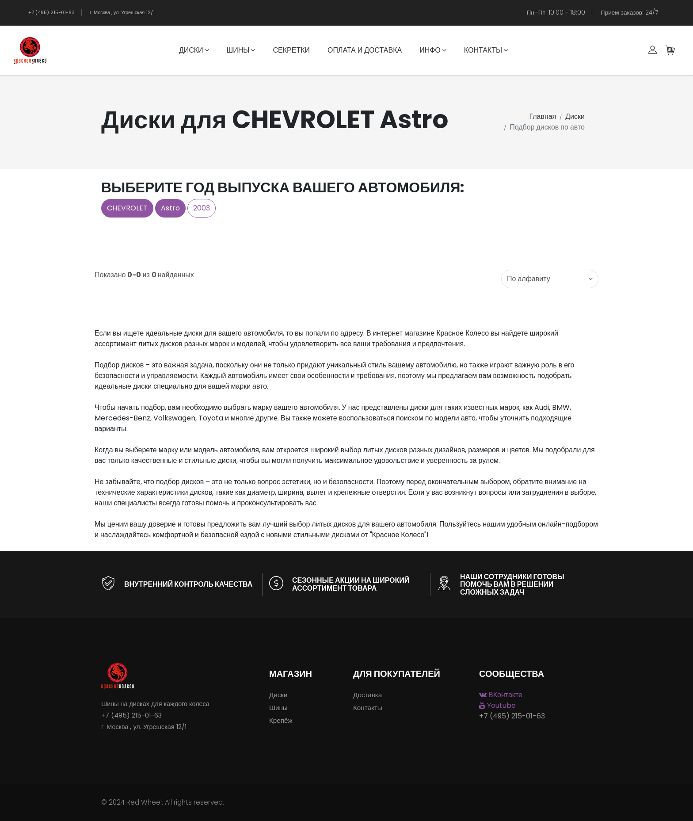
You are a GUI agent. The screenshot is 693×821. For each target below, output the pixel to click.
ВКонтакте (500, 695)
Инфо (432, 50)
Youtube (497, 705)
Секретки (291, 50)
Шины (241, 50)
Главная (542, 116)
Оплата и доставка (364, 50)
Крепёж (281, 720)
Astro (170, 208)
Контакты (486, 50)
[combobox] (549, 279)
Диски (194, 50)
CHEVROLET (127, 208)
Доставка (367, 694)
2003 (201, 208)
